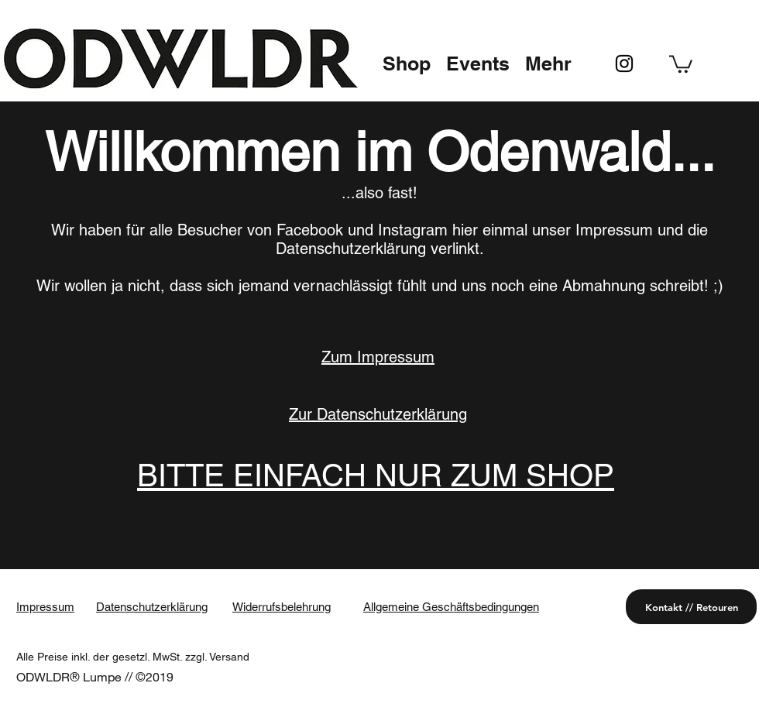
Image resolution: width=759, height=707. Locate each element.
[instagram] (624, 63)
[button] (406, 63)
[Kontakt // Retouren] (691, 606)
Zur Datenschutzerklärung (378, 414)
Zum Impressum (377, 357)
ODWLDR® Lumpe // (76, 676)
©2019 (154, 676)
